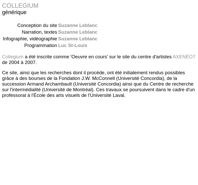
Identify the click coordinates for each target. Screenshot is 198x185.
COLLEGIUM (20, 5)
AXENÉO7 (184, 56)
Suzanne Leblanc (77, 25)
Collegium (12, 56)
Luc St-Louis (72, 45)
